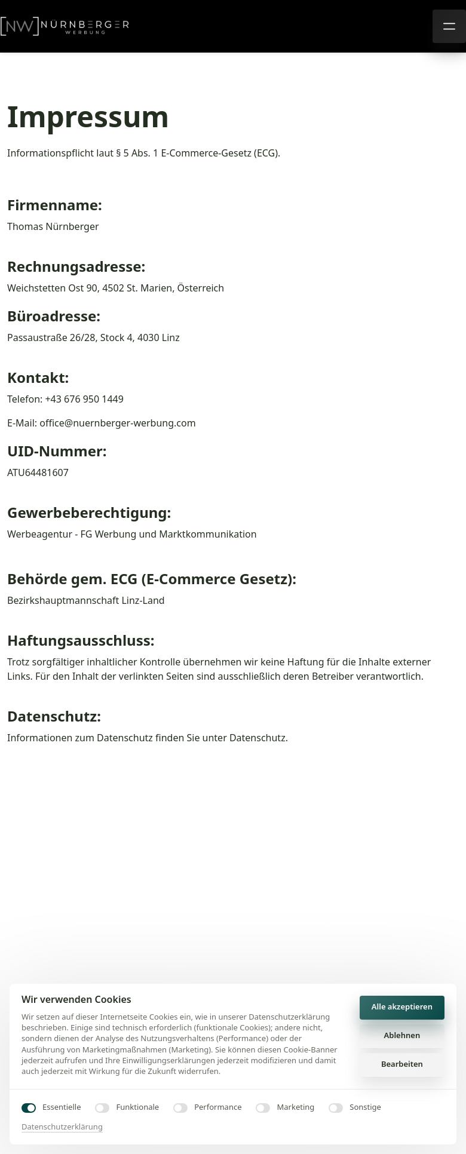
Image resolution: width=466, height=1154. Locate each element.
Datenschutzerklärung (62, 1126)
